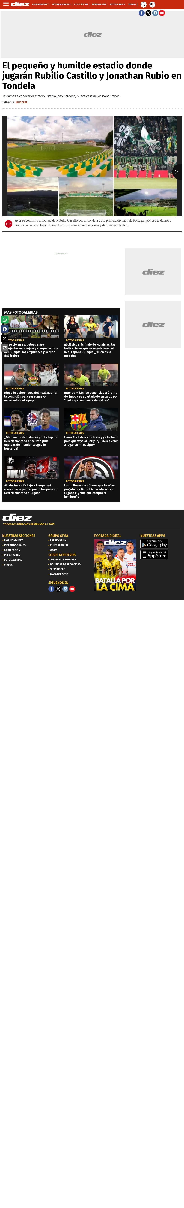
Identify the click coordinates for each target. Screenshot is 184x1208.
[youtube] (72, 589)
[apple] (161, 554)
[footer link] (92, 526)
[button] (4, 319)
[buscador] (144, 5)
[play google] (161, 544)
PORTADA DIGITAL (107, 536)
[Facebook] (51, 589)
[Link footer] (17, 518)
